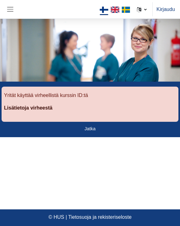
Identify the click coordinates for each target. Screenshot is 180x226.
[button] (141, 9)
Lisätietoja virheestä (28, 107)
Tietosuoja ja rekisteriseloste (100, 217)
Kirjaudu (165, 9)
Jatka (89, 128)
